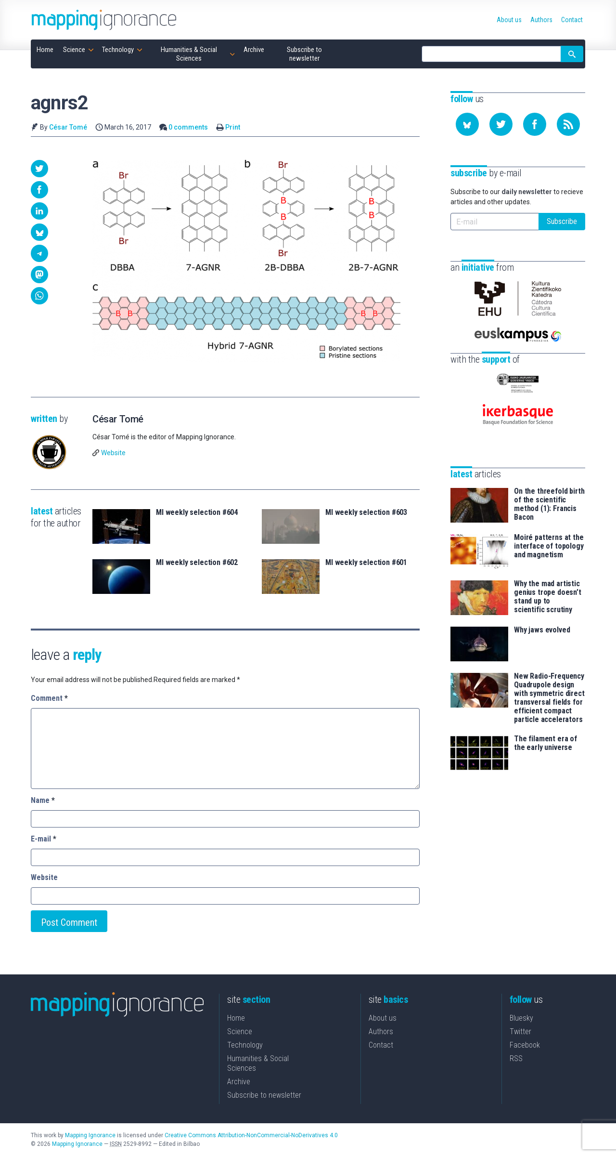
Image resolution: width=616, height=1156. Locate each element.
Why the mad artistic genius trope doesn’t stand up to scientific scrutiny (547, 596)
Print (232, 127)
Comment (49, 698)
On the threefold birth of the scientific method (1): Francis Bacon (549, 504)
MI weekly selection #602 (197, 562)
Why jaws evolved (542, 630)
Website (113, 453)
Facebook (525, 1045)
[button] (39, 168)
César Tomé (68, 127)
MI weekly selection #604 (197, 512)
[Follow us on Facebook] (534, 124)
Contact (381, 1045)
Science (239, 1031)
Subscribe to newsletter (264, 1095)
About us (383, 1018)
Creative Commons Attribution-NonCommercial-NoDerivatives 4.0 (251, 1135)
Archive (238, 1081)
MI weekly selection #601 (366, 562)
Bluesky (521, 1018)
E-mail (43, 838)
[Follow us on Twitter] (501, 124)
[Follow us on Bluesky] (467, 124)
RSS (516, 1058)
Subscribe (562, 221)
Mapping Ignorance (90, 1135)
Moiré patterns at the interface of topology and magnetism (549, 546)
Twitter (520, 1031)
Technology (245, 1045)
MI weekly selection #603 (366, 512)
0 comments (188, 127)
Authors (381, 1031)
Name (43, 800)
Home (236, 1018)
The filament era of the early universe (545, 743)
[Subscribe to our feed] (568, 124)
